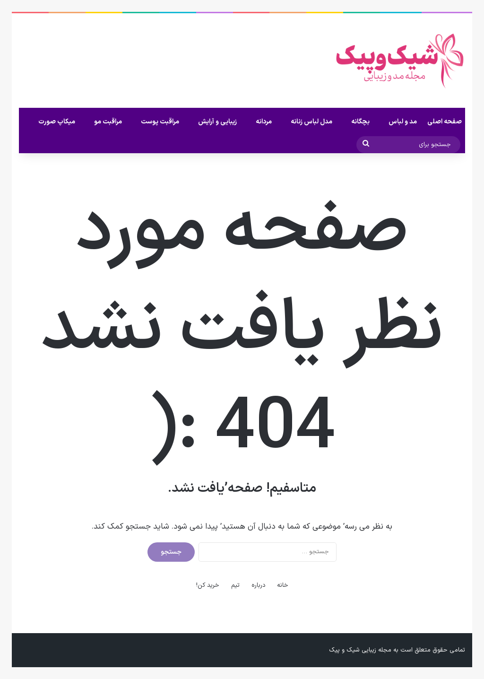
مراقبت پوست (160, 122)
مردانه (264, 122)
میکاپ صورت (56, 122)
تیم (235, 585)
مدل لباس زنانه (311, 122)
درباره (258, 585)
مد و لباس (403, 122)
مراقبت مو (108, 122)
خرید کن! (207, 585)
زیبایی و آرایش (217, 122)
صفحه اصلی (444, 122)
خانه (282, 585)
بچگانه (360, 122)
